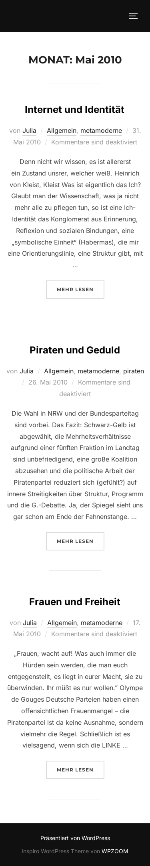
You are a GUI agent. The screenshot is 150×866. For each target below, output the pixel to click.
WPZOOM (115, 851)
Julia (29, 130)
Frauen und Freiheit (74, 602)
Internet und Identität (74, 109)
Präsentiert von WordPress (75, 837)
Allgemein (61, 130)
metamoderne (101, 130)
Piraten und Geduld (75, 350)
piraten (133, 371)
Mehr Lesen (80, 288)
